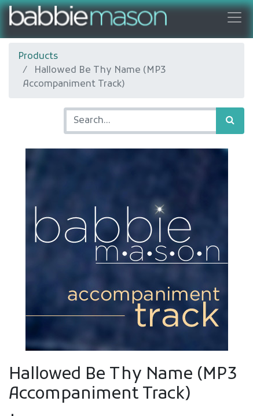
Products (38, 56)
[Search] (230, 120)
